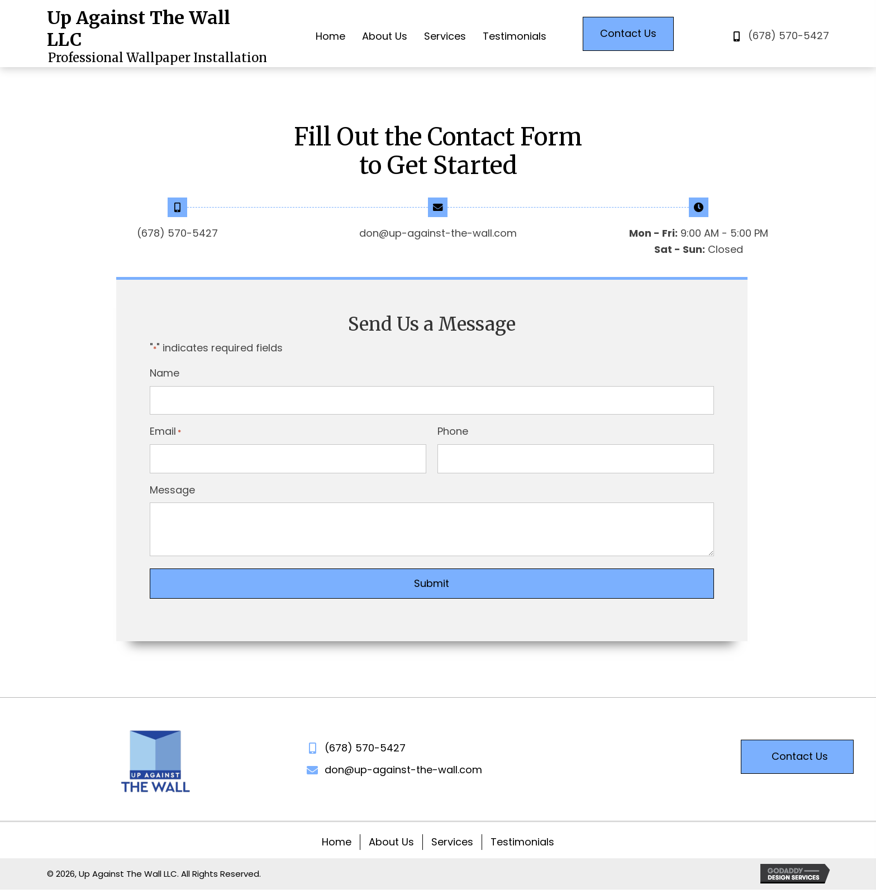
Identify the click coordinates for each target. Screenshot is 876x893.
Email (165, 431)
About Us (391, 842)
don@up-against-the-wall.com (438, 233)
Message (172, 490)
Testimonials (522, 842)
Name (164, 373)
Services (452, 842)
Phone (452, 431)
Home (336, 842)
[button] (628, 34)
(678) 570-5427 (788, 36)
